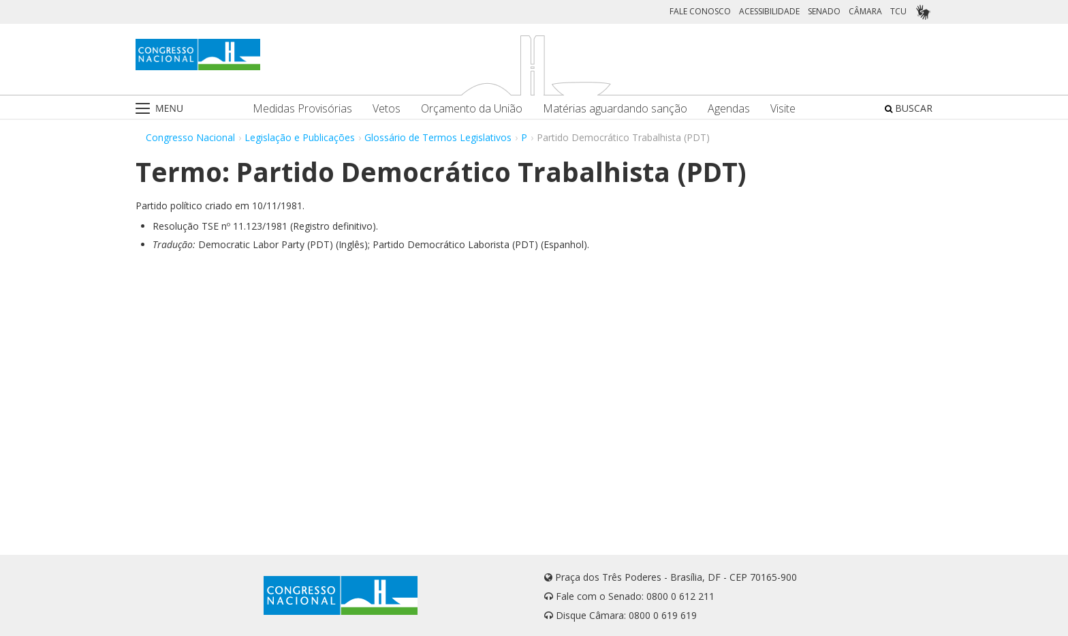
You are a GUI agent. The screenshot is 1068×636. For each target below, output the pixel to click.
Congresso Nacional (190, 137)
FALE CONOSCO (700, 11)
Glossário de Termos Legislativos (438, 137)
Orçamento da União (471, 109)
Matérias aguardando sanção (615, 109)
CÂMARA (865, 11)
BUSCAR (908, 108)
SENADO (824, 11)
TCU (898, 11)
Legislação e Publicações (300, 137)
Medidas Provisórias (302, 109)
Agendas (729, 109)
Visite (783, 109)
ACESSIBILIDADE (769, 11)
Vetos (386, 109)
